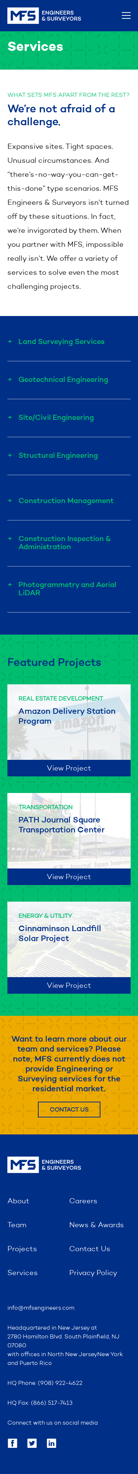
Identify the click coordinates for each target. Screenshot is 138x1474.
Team (16, 1225)
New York (110, 1355)
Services (22, 1273)
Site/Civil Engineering (56, 418)
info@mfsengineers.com (40, 1308)
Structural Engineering (58, 456)
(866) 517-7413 (51, 1403)
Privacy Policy (93, 1273)
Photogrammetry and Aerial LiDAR (67, 589)
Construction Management (66, 501)
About (18, 1201)
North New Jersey (72, 1355)
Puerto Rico (36, 1363)
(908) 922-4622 (60, 1383)
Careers (83, 1201)
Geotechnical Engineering (63, 380)
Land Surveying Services (61, 342)
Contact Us (69, 1110)
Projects (22, 1249)
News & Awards (96, 1225)
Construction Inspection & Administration (64, 543)
